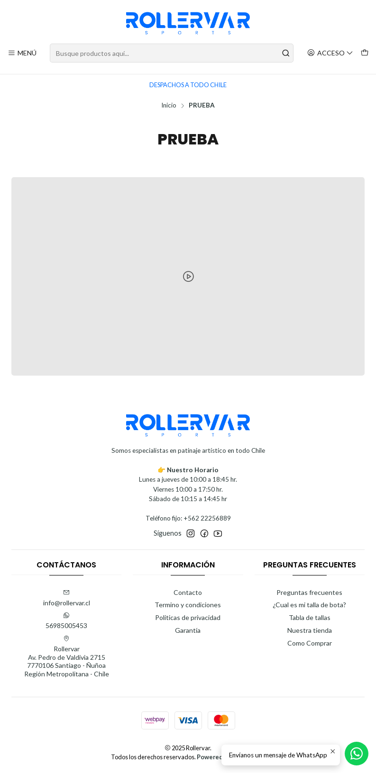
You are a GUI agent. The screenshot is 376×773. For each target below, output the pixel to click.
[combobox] (171, 53)
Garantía (188, 630)
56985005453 (66, 620)
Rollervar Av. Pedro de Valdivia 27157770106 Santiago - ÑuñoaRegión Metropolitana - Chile (66, 656)
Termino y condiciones (188, 605)
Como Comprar (309, 643)
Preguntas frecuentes (309, 592)
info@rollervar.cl (66, 598)
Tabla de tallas (309, 617)
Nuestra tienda (309, 630)
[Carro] (364, 53)
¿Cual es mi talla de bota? (309, 605)
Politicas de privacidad (187, 617)
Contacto (188, 592)
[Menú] (22, 53)
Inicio (168, 105)
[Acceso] (330, 53)
